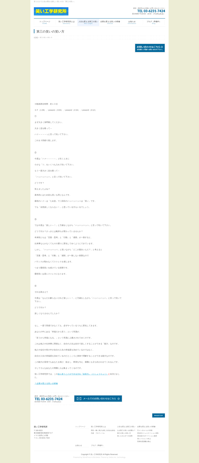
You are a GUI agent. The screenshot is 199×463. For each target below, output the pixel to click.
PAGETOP (158, 415)
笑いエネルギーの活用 (124, 436)
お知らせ (78, 445)
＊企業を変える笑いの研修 (46, 383)
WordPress (87, 457)
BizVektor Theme (99, 457)
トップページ (80, 427)
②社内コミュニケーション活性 (148, 433)
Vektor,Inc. (113, 457)
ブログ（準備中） (97, 445)
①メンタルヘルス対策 (144, 430)
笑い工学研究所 (96, 454)
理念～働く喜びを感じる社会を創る (103, 430)
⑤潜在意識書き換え (144, 441)
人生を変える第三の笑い (126, 427)
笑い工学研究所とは (98, 427)
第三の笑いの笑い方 (124, 433)
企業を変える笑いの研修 (146, 427)
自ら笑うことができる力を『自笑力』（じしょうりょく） (83, 374)
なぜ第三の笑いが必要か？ (126, 430)
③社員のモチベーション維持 (147, 436)
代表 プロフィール (98, 433)
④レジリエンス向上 (144, 438)
